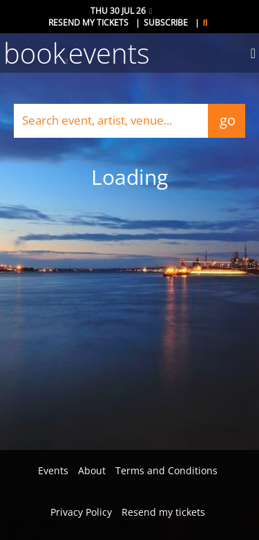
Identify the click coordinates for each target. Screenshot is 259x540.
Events (53, 470)
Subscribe (166, 22)
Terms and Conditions (166, 470)
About (92, 470)
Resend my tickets (88, 22)
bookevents (76, 53)
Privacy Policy (81, 512)
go (227, 120)
